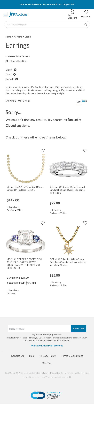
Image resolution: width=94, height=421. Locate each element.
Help (32, 355)
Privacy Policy (48, 355)
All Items (18, 36)
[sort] (79, 102)
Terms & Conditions (72, 355)
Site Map (47, 363)
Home (8, 36)
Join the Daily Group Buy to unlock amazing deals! (47, 4)
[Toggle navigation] (5, 14)
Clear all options (17, 60)
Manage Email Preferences (47, 345)
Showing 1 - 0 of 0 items (18, 100)
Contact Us (17, 355)
